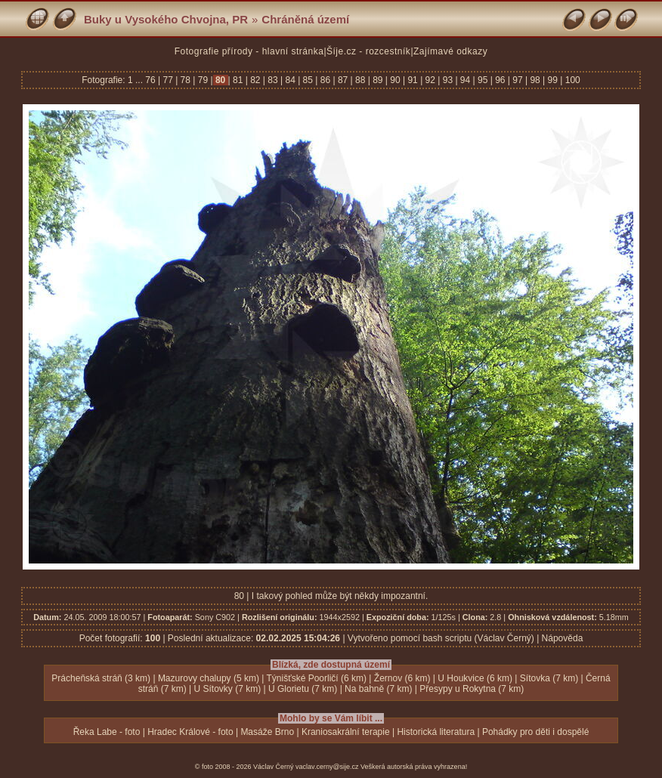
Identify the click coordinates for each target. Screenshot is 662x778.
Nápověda (562, 638)
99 (552, 80)
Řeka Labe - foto (107, 732)
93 (447, 80)
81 (238, 80)
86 (325, 80)
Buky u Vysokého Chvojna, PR (166, 19)
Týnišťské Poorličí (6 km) (317, 678)
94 (465, 80)
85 (307, 80)
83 (272, 80)
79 (202, 80)
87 (343, 80)
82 (255, 80)
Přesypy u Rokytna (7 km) (471, 689)
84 (290, 80)
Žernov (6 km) (402, 678)
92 (430, 80)
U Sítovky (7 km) (227, 689)
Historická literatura (436, 732)
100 (571, 80)
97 (517, 80)
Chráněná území (305, 19)
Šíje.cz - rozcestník (368, 51)
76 (151, 80)
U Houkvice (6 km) (475, 678)
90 (395, 80)
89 (377, 80)
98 (535, 80)
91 (412, 80)
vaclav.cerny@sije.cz (327, 766)
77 (167, 80)
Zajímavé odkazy (450, 51)
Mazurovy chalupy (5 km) (208, 678)
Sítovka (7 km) (549, 678)
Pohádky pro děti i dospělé (535, 732)
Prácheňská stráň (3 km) (100, 678)
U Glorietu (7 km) (302, 689)
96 (500, 80)
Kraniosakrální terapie (346, 732)
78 (185, 80)
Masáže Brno (267, 732)
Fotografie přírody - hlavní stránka (249, 51)
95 (482, 80)
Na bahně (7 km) (378, 689)
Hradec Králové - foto (190, 732)
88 (360, 80)
